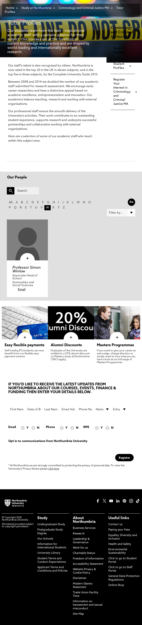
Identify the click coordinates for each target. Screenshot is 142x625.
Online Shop (116, 585)
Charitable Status (84, 553)
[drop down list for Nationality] (102, 409)
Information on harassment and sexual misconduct (87, 605)
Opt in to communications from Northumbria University (47, 441)
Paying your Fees (119, 530)
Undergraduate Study (51, 524)
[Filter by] (121, 212)
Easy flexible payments (24, 345)
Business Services (84, 528)
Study (42, 518)
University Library (48, 553)
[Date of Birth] (34, 409)
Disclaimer (80, 578)
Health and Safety (119, 544)
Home (10, 8)
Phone (50, 427)
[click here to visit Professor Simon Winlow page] (27, 240)
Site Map (78, 614)
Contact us (115, 524)
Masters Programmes (115, 345)
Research (79, 533)
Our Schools (45, 539)
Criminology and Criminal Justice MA (84, 8)
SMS (86, 427)
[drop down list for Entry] (119, 409)
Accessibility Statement (88, 564)
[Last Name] (51, 409)
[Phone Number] (85, 409)
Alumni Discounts (66, 345)
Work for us (80, 548)
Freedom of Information (88, 558)
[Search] (26, 190)
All (10, 202)
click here (53, 469)
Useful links (118, 518)
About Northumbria (84, 520)
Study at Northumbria (36, 8)
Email (22, 289)
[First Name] (17, 409)
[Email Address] (68, 409)
